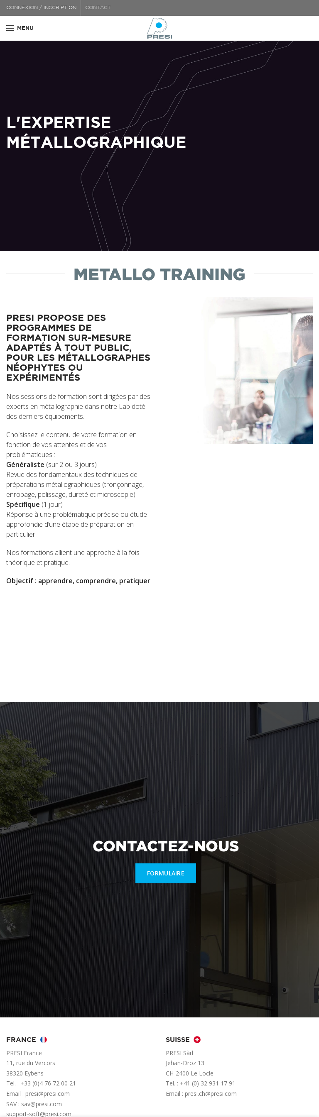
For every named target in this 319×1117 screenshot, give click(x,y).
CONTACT (98, 7)
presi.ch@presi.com (211, 1093)
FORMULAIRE (165, 873)
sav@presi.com (41, 1104)
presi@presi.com (47, 1093)
